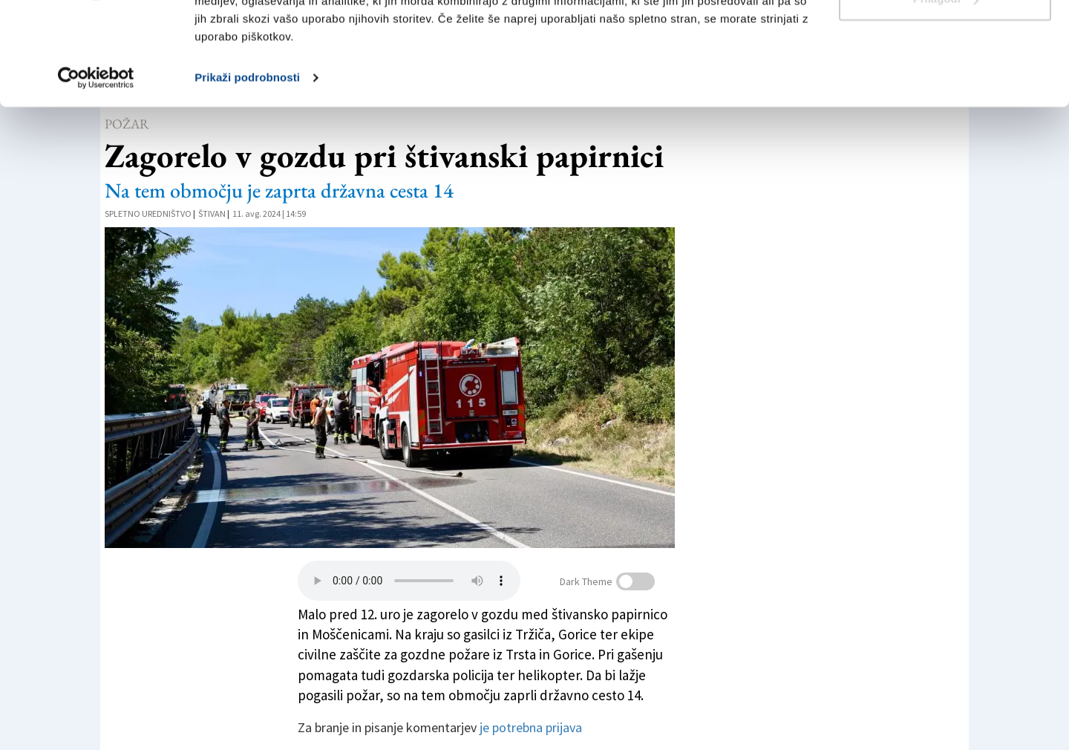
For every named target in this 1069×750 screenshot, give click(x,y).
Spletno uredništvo (148, 213)
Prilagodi (945, 88)
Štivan (212, 213)
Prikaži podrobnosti (247, 166)
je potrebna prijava (531, 727)
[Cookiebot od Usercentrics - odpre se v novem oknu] (96, 166)
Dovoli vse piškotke (945, 39)
